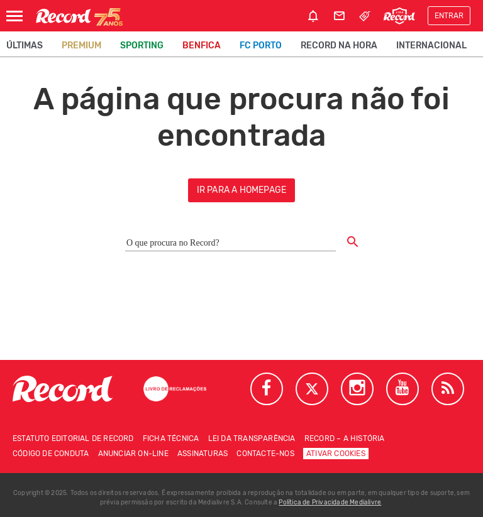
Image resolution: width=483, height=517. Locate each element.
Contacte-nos (265, 453)
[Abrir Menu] (14, 16)
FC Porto (261, 45)
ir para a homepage (242, 190)
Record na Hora (339, 45)
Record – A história (344, 438)
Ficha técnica (171, 438)
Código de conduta (51, 453)
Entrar (449, 15)
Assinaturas (202, 453)
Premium (81, 45)
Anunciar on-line (133, 453)
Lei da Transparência (252, 438)
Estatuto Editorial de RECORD (73, 438)
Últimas (24, 45)
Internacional (431, 45)
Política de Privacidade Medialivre (330, 502)
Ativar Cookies (335, 453)
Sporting (142, 45)
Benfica (201, 45)
